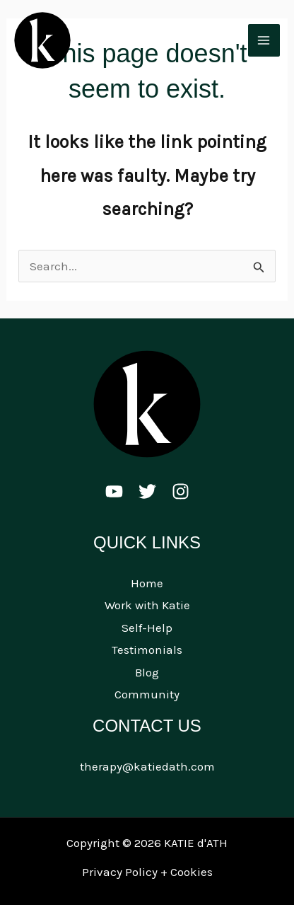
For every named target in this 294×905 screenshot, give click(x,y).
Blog (147, 672)
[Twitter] (147, 491)
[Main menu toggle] (264, 40)
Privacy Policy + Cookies (147, 872)
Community (147, 694)
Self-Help (147, 628)
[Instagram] (180, 491)
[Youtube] (114, 491)
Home (147, 583)
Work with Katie (147, 605)
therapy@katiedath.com (147, 766)
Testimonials (147, 649)
